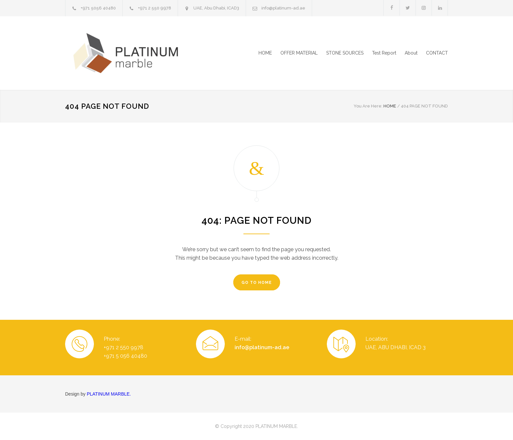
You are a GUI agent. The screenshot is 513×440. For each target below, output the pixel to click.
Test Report (384, 53)
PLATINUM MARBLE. (109, 394)
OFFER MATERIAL (299, 53)
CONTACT (437, 53)
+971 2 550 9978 (154, 8)
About (411, 53)
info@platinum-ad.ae (283, 8)
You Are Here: (368, 106)
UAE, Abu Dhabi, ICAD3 (216, 8)
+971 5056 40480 (98, 8)
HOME (265, 53)
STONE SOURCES (344, 53)
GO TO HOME (256, 282)
